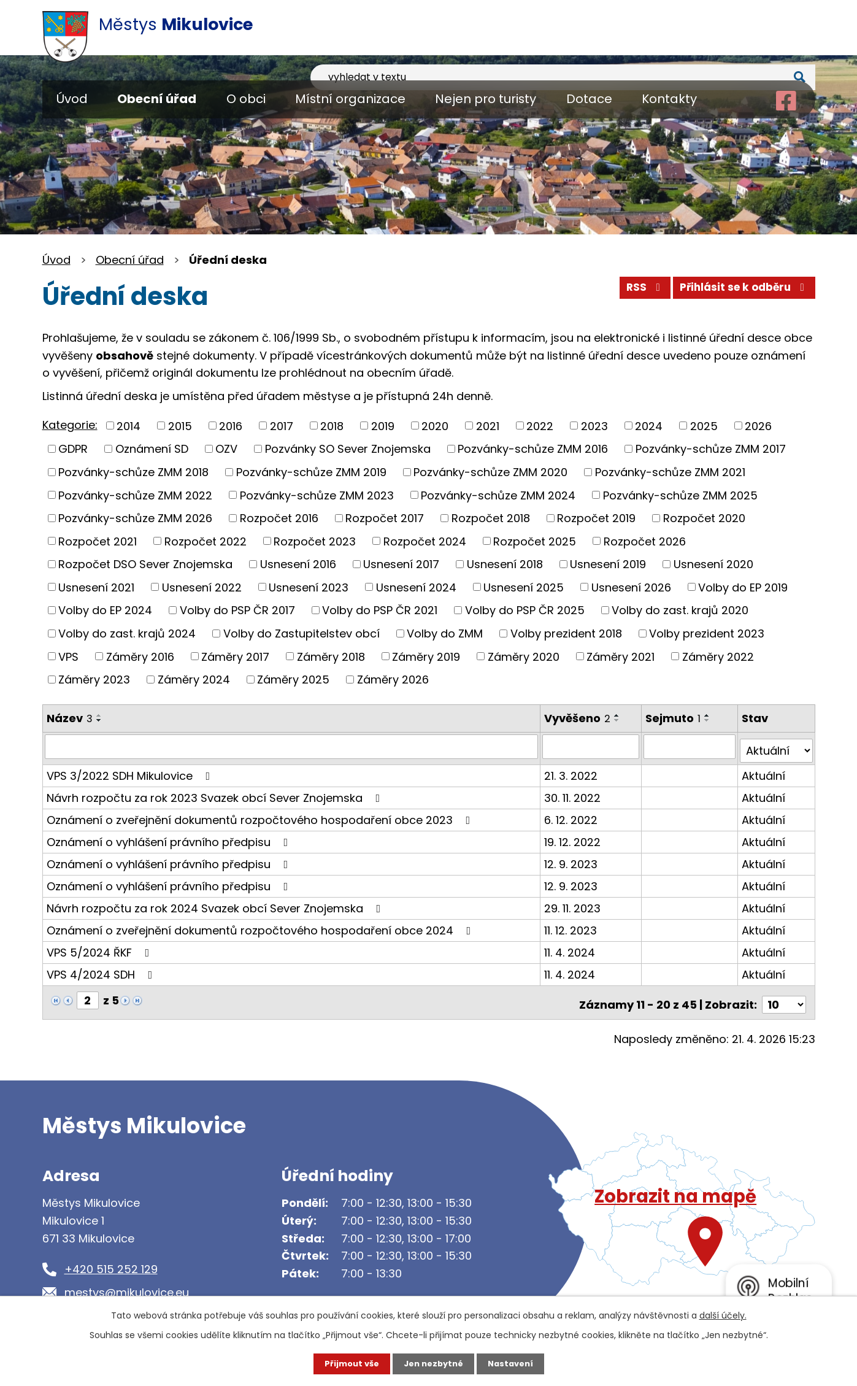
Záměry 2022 (718, 656)
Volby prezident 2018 (566, 633)
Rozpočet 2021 (97, 541)
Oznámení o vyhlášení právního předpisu (170, 837)
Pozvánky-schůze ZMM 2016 (533, 448)
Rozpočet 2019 (596, 518)
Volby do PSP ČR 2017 (237, 610)
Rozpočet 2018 (491, 518)
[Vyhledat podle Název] (292, 746)
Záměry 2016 (140, 656)
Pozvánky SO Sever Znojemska (348, 448)
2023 (594, 425)
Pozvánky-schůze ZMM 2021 (670, 472)
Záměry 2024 (194, 679)
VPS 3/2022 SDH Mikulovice (131, 771)
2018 (332, 425)
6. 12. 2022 (572, 815)
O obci (246, 98)
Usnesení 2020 (713, 564)
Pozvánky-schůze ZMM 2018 (133, 472)
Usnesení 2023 (308, 587)
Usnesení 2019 (608, 564)
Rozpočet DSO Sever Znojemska (145, 564)
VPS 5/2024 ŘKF (101, 947)
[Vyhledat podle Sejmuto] (690, 746)
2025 (704, 425)
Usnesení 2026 (631, 587)
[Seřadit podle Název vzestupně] (99, 715)
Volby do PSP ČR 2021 (379, 610)
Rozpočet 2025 (534, 541)
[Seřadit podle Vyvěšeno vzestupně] (618, 715)
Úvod (72, 98)
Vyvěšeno (578, 718)
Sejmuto (674, 718)
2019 (382, 425)
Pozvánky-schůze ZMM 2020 (490, 472)
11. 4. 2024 (570, 947)
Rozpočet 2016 (279, 518)
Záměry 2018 (331, 656)
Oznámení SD (151, 448)
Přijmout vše (347, 1363)
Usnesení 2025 (523, 587)
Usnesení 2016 (298, 564)
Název (70, 718)
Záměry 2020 (523, 656)
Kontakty (669, 98)
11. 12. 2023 (571, 925)
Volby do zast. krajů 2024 (127, 633)
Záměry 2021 (620, 656)
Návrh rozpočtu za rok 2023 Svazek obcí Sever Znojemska (216, 793)
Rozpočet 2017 (384, 518)
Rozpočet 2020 (704, 518)
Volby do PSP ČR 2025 (525, 610)
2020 (434, 425)
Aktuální (764, 771)
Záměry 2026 (393, 679)
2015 (180, 425)
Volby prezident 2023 (706, 633)
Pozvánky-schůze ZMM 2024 (498, 494)
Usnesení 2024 (416, 587)
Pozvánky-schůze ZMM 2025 (680, 494)
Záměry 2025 (293, 679)
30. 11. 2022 (573, 793)
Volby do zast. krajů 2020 (680, 610)
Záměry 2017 (235, 656)
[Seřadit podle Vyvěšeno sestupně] (618, 720)
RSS (632, 291)
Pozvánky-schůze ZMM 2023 (317, 494)
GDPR (73, 448)
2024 (649, 425)
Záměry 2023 (94, 679)
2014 (128, 425)
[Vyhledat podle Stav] (776, 746)
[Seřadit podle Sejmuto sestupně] (709, 720)
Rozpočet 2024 (424, 541)
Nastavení (514, 1363)
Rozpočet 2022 (205, 541)
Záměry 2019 (426, 656)
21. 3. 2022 (572, 771)
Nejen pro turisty (485, 98)
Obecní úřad (156, 98)
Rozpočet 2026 (645, 541)
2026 (758, 425)
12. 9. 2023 (572, 859)
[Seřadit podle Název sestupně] (99, 720)
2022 (539, 425)
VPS (68, 656)
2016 (230, 425)
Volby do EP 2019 (743, 587)
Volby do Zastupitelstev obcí (301, 633)
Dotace (589, 98)
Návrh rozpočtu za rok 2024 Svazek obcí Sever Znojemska (216, 903)
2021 (487, 425)
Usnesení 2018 (505, 564)
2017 (281, 425)
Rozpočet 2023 (315, 541)
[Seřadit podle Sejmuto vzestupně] (709, 715)
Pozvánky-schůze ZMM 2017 (711, 448)
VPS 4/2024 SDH (102, 969)
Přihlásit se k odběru (740, 291)
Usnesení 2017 (401, 564)
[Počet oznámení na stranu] (784, 995)
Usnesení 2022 (202, 587)
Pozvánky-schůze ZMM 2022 (135, 494)
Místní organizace (350, 98)
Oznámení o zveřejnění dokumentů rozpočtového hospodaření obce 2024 (261, 925)
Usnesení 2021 (96, 587)
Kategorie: (70, 425)
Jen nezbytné (433, 1363)
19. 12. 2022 (573, 837)
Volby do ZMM (445, 633)
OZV (226, 448)
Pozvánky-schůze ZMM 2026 (135, 518)
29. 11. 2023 (573, 903)
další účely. (723, 1314)
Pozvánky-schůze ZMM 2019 (311, 472)
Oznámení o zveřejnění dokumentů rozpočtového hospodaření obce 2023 (261, 815)
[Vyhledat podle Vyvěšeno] (592, 746)
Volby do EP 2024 (105, 610)
